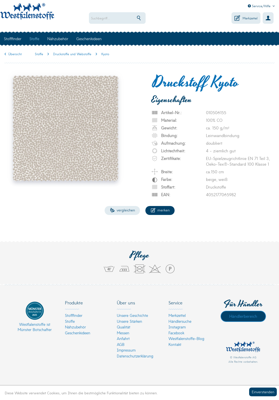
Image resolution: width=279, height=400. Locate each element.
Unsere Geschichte (132, 315)
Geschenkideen (77, 332)
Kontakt (174, 344)
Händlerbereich (243, 316)
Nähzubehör (75, 327)
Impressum (126, 350)
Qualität (123, 327)
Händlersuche (179, 321)
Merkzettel (177, 315)
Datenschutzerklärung (135, 356)
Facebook (176, 332)
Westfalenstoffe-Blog (186, 338)
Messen (123, 332)
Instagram (177, 327)
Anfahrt (123, 338)
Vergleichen (122, 209)
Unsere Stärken (129, 321)
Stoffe (70, 321)
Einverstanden (263, 391)
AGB (120, 344)
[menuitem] (128, 18)
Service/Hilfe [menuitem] (260, 6)
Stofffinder (73, 315)
